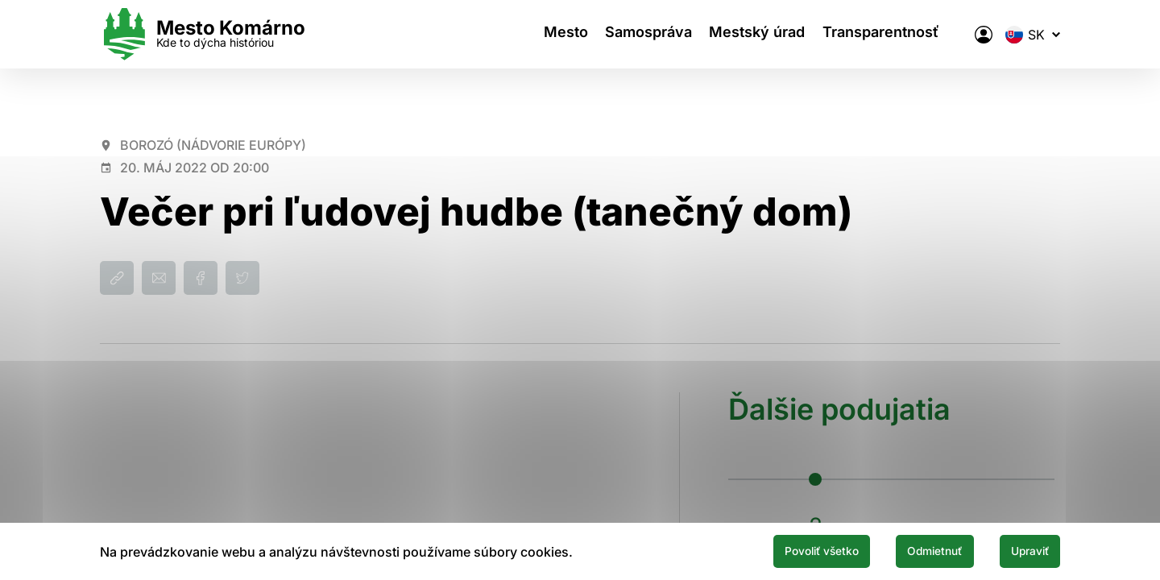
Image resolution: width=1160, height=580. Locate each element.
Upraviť (1021, 550)
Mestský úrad (762, 34)
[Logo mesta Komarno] (202, 34)
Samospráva (646, 34)
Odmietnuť (908, 550)
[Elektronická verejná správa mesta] (983, 35)
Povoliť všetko (774, 550)
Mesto (556, 34)
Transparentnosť (892, 34)
